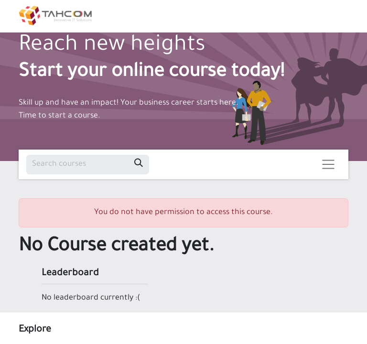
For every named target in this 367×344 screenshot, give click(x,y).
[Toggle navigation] (328, 164)
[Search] (138, 164)
